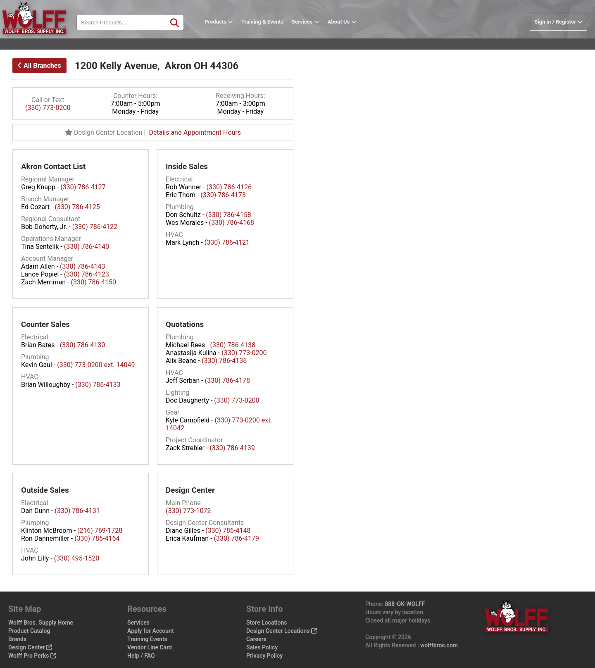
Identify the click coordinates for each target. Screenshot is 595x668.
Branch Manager (45, 199)
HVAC (174, 235)
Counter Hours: (135, 96)
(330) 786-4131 (77, 511)
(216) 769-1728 (99, 530)
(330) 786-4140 (86, 246)
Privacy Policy (264, 655)
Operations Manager (51, 239)
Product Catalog (29, 630)
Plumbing (180, 207)
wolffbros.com (439, 645)
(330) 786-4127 (82, 187)
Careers (256, 639)
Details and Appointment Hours (195, 132)
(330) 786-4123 (86, 274)
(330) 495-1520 (76, 558)
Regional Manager (47, 179)
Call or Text (47, 100)
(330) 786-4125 (77, 207)
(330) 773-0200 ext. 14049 (96, 365)
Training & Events (275, 34)
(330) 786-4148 (227, 530)
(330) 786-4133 (97, 385)
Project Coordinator (194, 440)
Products (231, 34)
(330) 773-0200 (47, 108)
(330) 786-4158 (228, 215)
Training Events (147, 639)
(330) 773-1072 (188, 511)
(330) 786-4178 (227, 380)
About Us (354, 34)
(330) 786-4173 (222, 195)
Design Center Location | (107, 132)
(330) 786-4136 (224, 361)
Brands (17, 639)
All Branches (39, 65)
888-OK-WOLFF (405, 604)
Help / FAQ (141, 655)
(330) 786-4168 (231, 223)
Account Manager (47, 258)
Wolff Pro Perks (32, 655)
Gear (173, 412)
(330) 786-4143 (82, 266)
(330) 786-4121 (227, 242)
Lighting (177, 392)
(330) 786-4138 (232, 345)
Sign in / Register (558, 34)
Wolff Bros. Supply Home (40, 622)
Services (318, 34)
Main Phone (183, 503)
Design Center (30, 647)
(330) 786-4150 (93, 282)
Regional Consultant (50, 219)
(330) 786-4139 (232, 448)
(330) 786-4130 (82, 345)
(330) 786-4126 (229, 187)
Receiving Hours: (240, 96)
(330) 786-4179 (236, 538)
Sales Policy (262, 647)
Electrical (179, 179)
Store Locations (266, 622)
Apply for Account (150, 630)
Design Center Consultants (205, 523)
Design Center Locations (281, 630)
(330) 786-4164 (96, 538)
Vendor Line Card (149, 647)
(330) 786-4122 (94, 227)
